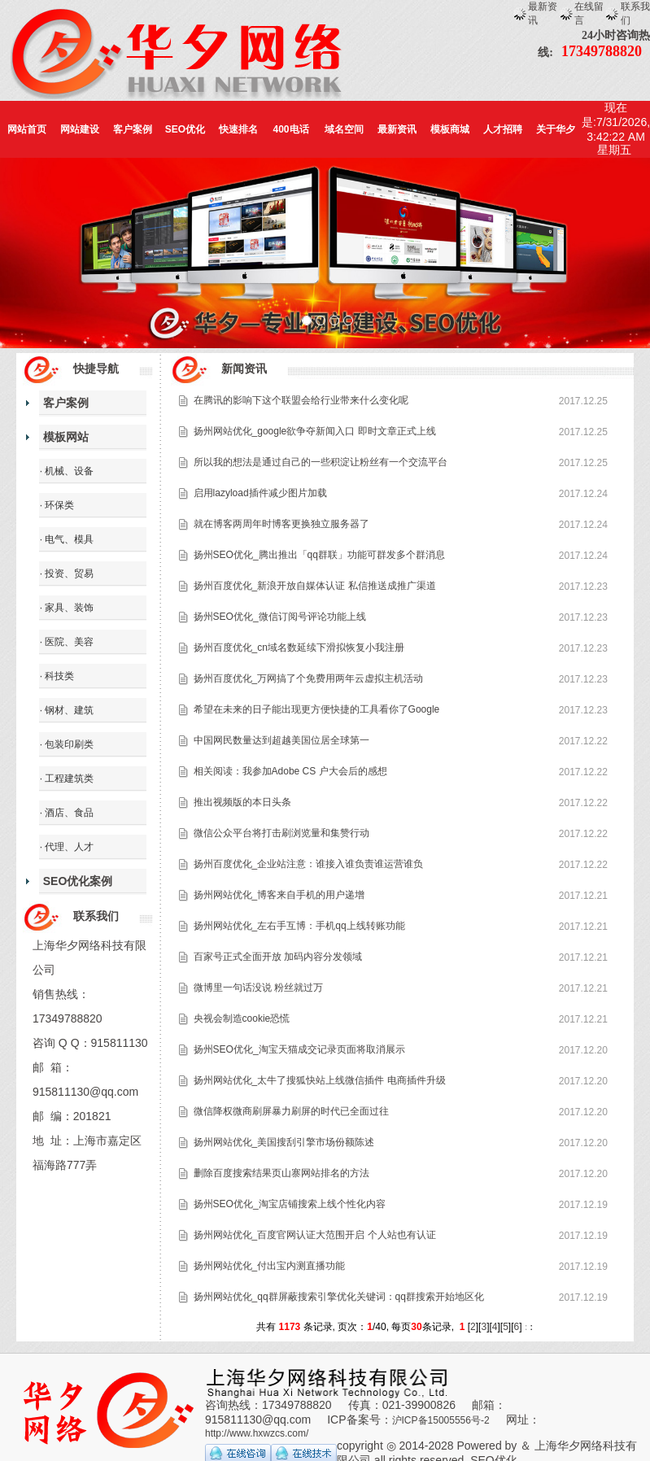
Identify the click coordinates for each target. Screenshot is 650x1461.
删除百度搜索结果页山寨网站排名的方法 (281, 1173)
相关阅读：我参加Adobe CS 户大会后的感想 (290, 771)
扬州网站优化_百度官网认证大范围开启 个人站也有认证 (315, 1235)
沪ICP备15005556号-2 (441, 1420)
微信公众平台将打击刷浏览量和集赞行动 (281, 833)
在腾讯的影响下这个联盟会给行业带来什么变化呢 (301, 400)
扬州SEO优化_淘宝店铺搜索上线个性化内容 (290, 1204)
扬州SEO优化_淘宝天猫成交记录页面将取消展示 (299, 1049)
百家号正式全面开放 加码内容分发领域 (278, 956)
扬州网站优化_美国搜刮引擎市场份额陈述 (284, 1142)
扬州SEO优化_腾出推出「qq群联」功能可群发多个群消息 (319, 554)
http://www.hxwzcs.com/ (256, 1433)
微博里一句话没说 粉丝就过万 (258, 987)
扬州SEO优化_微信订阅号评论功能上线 (280, 616)
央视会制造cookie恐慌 (242, 1018)
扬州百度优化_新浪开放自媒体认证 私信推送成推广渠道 (315, 585)
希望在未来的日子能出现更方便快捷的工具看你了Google (317, 709)
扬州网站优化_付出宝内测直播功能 (270, 1265)
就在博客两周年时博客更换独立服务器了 (281, 524)
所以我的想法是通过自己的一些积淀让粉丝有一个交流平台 (320, 462)
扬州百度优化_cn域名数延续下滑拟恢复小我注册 (299, 647)
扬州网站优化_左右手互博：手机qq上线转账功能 (299, 925)
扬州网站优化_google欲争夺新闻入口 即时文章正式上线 (315, 431)
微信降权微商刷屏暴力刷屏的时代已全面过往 (291, 1111)
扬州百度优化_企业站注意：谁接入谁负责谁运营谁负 (309, 864)
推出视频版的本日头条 (242, 802)
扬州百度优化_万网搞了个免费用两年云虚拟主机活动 (309, 678)
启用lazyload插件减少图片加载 (260, 493)
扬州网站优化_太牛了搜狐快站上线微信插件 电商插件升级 (320, 1080)
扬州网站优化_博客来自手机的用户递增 (279, 895)
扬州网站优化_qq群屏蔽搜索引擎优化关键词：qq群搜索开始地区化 (339, 1296)
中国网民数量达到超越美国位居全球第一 (281, 740)
